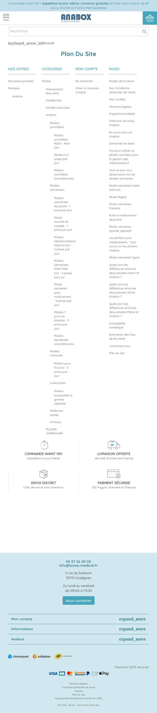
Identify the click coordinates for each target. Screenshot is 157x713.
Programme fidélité (122, 113)
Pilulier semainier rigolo (124, 257)
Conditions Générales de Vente (78, 687)
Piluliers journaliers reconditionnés (64, 174)
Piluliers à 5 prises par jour (61, 159)
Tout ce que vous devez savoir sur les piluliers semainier (122, 174)
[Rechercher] (78, 31)
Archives (55, 422)
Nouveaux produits (21, 81)
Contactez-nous (119, 346)
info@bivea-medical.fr (78, 565)
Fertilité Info (53, 100)
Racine (46, 81)
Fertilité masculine (58, 107)
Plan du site (116, 353)
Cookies (78, 690)
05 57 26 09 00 (78, 561)
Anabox (17, 96)
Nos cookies (117, 99)
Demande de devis (121, 143)
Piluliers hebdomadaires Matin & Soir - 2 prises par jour (65, 245)
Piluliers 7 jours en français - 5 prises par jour (61, 320)
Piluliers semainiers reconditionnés (64, 340)
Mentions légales (120, 106)
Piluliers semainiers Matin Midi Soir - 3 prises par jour (63, 269)
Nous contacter (78, 600)
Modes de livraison (121, 81)
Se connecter (84, 81)
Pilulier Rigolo (118, 197)
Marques (14, 88)
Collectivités (58, 383)
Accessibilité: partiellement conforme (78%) (78, 698)
